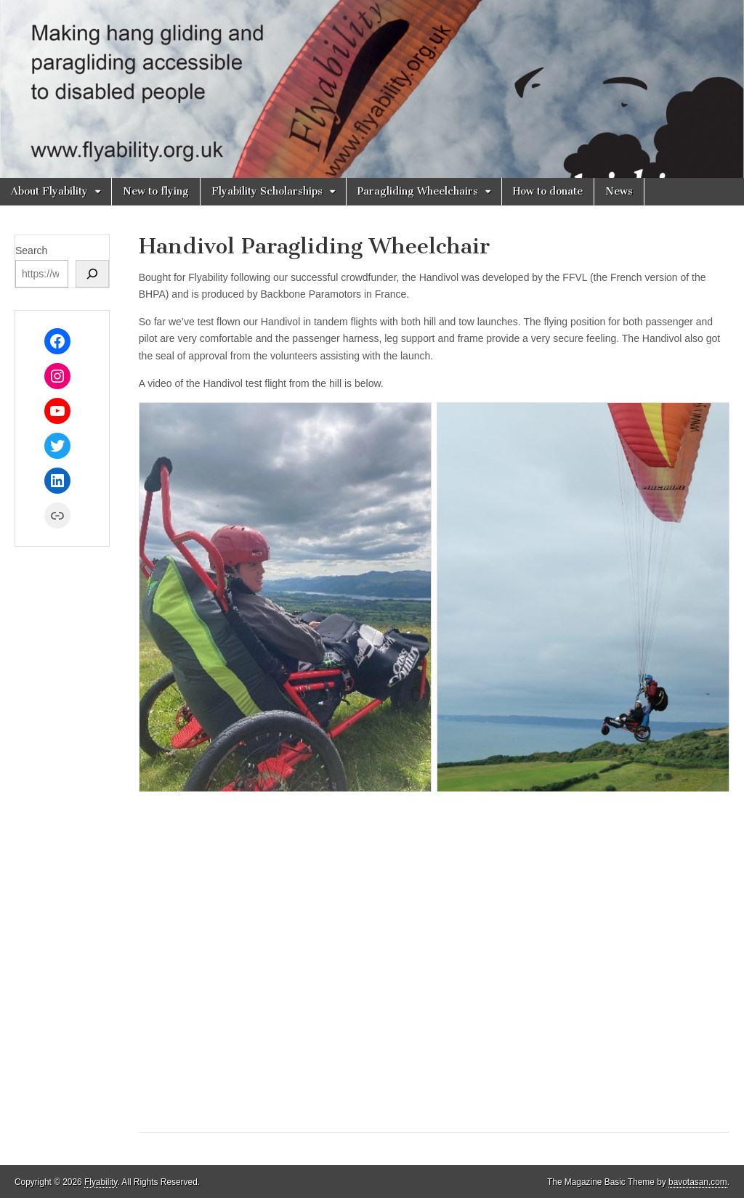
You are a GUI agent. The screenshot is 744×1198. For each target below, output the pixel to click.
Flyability (100, 1182)
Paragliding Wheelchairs (417, 191)
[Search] (92, 274)
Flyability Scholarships (267, 191)
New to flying (156, 191)
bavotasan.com (697, 1182)
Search (31, 250)
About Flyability (49, 191)
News (619, 191)
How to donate (548, 191)
